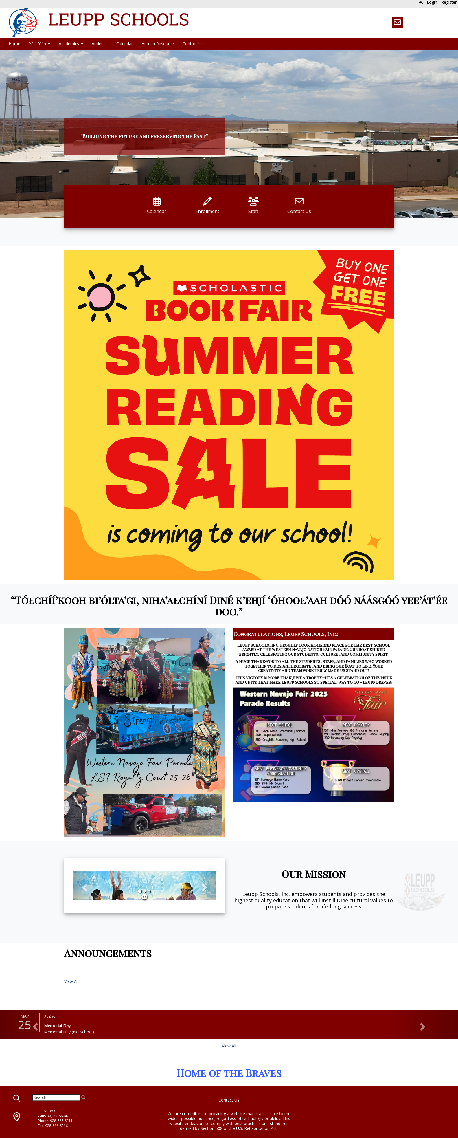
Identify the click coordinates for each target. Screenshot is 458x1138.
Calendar (124, 43)
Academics (71, 43)
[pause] (144, 897)
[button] (83, 885)
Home (14, 43)
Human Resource (157, 43)
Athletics (100, 43)
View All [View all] (229, 1046)
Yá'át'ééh (39, 43)
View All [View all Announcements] (71, 981)
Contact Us (193, 43)
